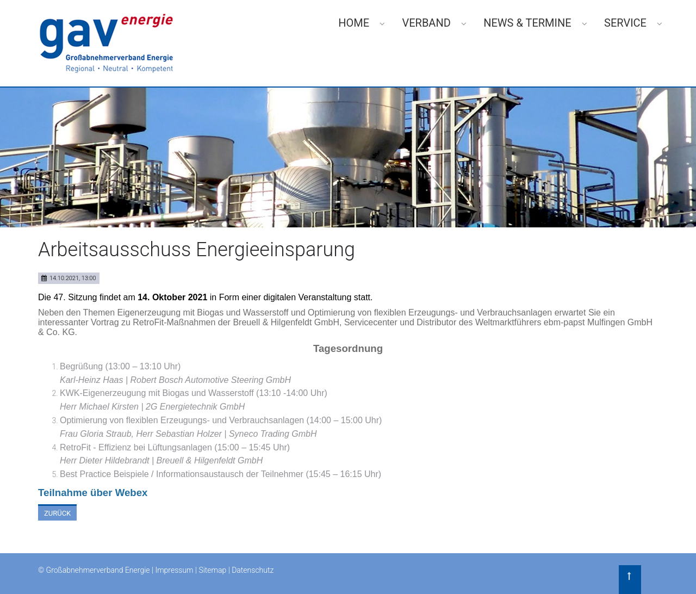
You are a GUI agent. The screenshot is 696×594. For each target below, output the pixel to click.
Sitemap (212, 570)
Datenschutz (253, 570)
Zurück (57, 513)
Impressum (174, 570)
